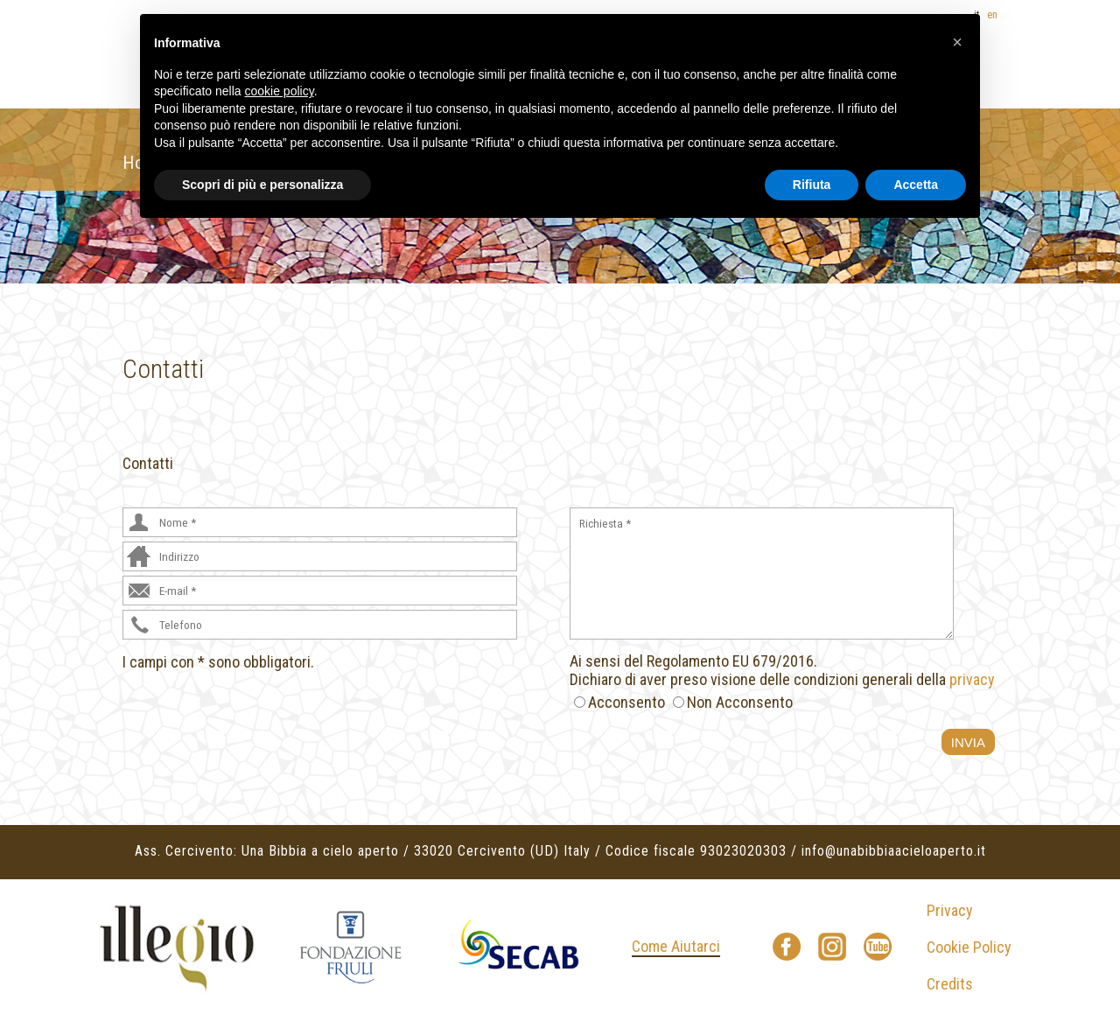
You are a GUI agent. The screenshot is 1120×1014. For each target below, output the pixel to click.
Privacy (950, 910)
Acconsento (626, 702)
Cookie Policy (969, 947)
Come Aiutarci (676, 946)
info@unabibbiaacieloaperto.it (894, 851)
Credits (950, 984)
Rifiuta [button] (812, 185)
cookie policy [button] (279, 91)
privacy (972, 679)
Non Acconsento (740, 702)
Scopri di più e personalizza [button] (262, 185)
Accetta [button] (915, 185)
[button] (957, 42)
